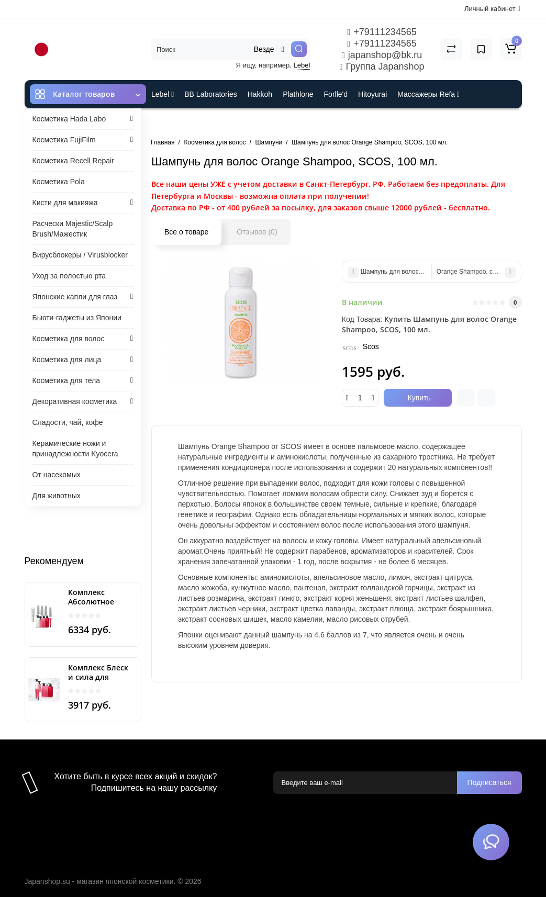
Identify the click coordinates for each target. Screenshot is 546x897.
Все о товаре (186, 232)
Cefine (221, 122)
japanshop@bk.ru (382, 55)
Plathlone (298, 94)
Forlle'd (336, 94)
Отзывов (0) (257, 232)
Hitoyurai (372, 94)
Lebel (302, 65)
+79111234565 (381, 32)
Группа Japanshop (382, 66)
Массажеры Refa (428, 94)
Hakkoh (260, 94)
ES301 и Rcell (174, 122)
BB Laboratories (210, 94)
